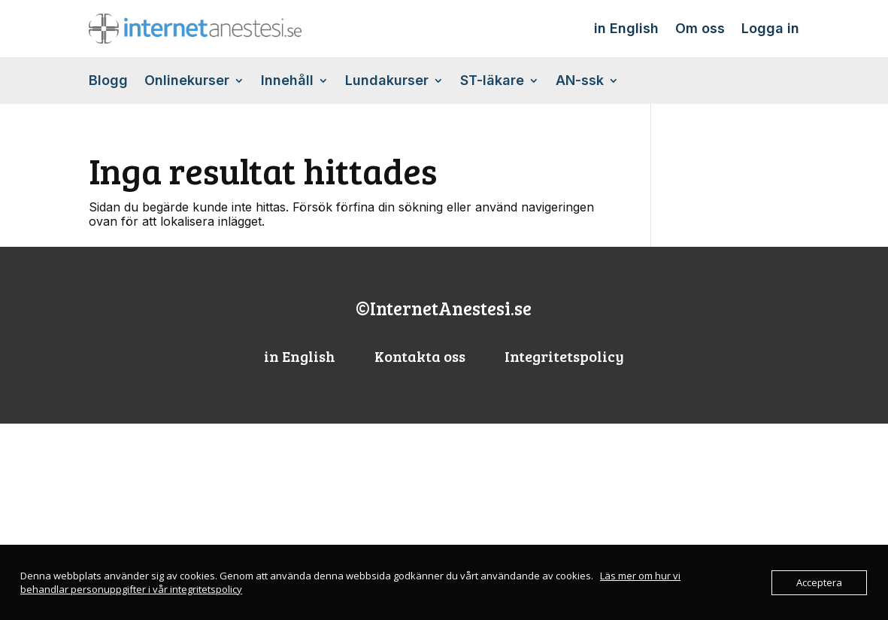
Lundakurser (387, 81)
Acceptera (819, 582)
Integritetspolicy (564, 355)
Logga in (770, 28)
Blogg (108, 81)
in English (626, 28)
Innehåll (287, 81)
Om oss (700, 28)
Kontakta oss (419, 355)
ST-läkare (492, 81)
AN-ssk (580, 81)
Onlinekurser (186, 81)
